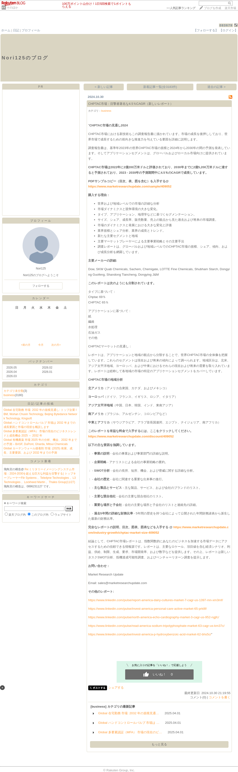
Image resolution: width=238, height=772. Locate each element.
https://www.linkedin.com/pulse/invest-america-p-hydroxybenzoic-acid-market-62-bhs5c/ (149, 634)
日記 (16, 30)
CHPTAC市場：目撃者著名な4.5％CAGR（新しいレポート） (130, 103)
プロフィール (31, 30)
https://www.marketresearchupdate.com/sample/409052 (129, 186)
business (9, 395)
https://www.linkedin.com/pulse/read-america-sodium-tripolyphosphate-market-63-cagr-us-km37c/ (156, 626)
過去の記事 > (216, 87)
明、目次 (122, 527)
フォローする (40, 286)
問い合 (95, 566)
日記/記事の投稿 (41, 403)
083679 (226, 25)
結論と (92, 541)
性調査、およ (144, 557)
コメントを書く (219, 697)
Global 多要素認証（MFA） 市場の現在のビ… (130, 732)
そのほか (12, 7)
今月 (40, 344)
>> (181, 8)
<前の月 (25, 344)
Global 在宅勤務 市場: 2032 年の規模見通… (128, 713)
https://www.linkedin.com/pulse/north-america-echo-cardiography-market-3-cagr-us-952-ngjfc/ (153, 617)
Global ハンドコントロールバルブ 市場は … (128, 722)
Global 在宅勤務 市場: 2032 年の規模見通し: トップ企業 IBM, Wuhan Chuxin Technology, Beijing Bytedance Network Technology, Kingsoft (40, 414)
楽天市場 (230, 8)
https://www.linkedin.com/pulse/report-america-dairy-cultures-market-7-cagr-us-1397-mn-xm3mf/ (155, 600)
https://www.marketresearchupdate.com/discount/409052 (131, 436)
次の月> (56, 344)
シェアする (116, 687)
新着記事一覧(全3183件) (160, 87)
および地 (144, 246)
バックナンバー (41, 361)
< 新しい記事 (104, 87)
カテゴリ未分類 (14, 391)
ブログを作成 (212, 8)
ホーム (5, 30)
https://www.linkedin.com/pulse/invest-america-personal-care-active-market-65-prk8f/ (147, 608)
